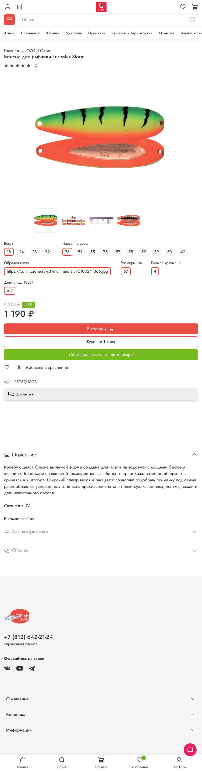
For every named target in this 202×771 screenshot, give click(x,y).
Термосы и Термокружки (132, 33)
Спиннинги (30, 33)
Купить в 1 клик (101, 341)
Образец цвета (16, 263)
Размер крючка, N (166, 263)
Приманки (96, 33)
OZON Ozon (38, 51)
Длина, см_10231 (18, 282)
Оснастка (166, 33)
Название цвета (75, 243)
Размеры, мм (132, 263)
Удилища (74, 33)
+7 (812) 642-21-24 (28, 637)
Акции (9, 33)
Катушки (53, 33)
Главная (11, 51)
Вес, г (8, 243)
